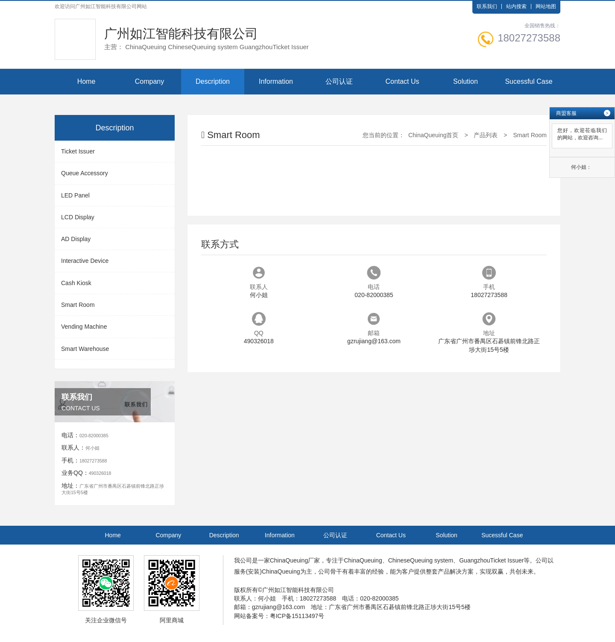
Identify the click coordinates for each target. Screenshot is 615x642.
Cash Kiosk (76, 283)
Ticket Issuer (78, 151)
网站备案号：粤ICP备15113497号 (279, 616)
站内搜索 (516, 6)
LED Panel (75, 195)
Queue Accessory (84, 173)
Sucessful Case (528, 81)
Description (213, 81)
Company (149, 81)
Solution (465, 81)
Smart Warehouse (85, 348)
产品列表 (486, 135)
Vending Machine (84, 326)
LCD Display (77, 217)
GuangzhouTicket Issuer (491, 560)
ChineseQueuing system (421, 560)
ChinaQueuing (289, 560)
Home (86, 81)
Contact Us (402, 81)
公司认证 (339, 81)
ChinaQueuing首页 (433, 135)
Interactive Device (84, 260)
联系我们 (487, 6)
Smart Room (78, 304)
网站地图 (546, 6)
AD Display (76, 239)
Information (276, 81)
